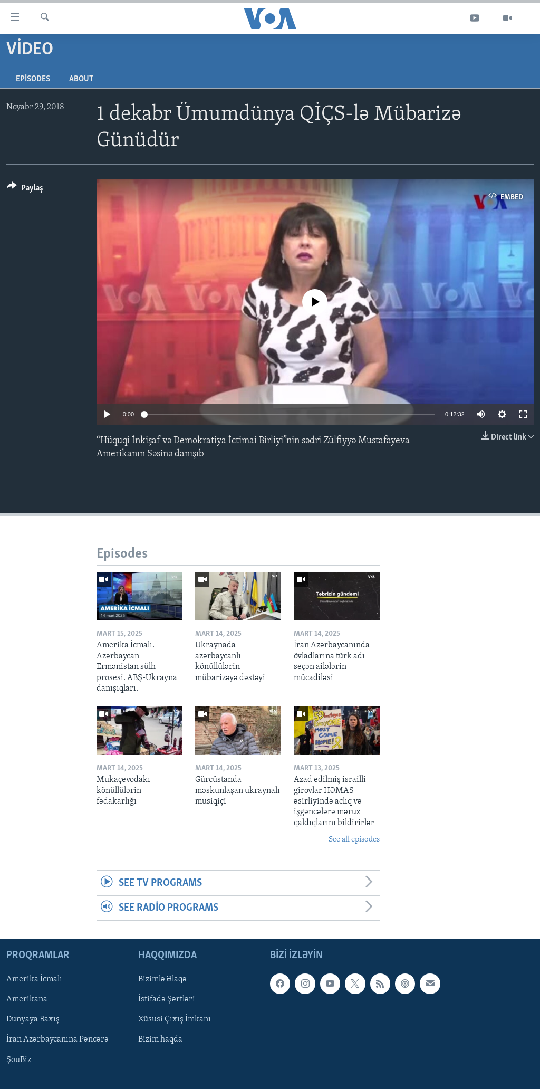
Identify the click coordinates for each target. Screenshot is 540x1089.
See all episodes (354, 840)
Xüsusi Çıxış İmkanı (174, 1020)
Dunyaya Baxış (33, 1020)
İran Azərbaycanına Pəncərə (57, 1040)
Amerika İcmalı (34, 980)
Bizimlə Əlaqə (162, 980)
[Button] (25, 189)
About (81, 79)
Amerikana (26, 1000)
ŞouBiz (18, 1060)
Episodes (33, 79)
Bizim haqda (160, 1040)
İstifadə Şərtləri (166, 1000)
